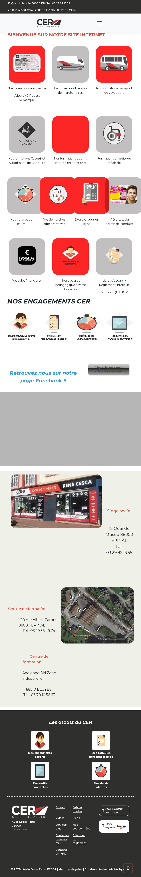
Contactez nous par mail (62, 839)
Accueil (60, 807)
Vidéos (60, 818)
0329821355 (19, 829)
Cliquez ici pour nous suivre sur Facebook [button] (109, 369)
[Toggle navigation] (99, 23)
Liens (76, 818)
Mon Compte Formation (112, 810)
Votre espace (114, 826)
